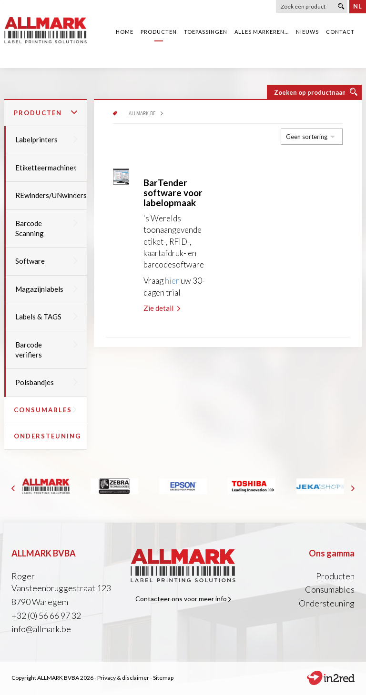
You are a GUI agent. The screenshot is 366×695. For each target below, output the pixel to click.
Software (46, 261)
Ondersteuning (47, 436)
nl (357, 6)
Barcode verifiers (46, 349)
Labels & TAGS (46, 316)
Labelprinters (46, 139)
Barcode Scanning (46, 228)
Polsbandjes (46, 382)
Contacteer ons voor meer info (183, 599)
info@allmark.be (41, 629)
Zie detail (161, 308)
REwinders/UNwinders (51, 195)
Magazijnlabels (46, 289)
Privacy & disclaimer (123, 677)
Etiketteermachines (46, 167)
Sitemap (163, 677)
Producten (45, 113)
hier (172, 281)
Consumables (45, 410)
